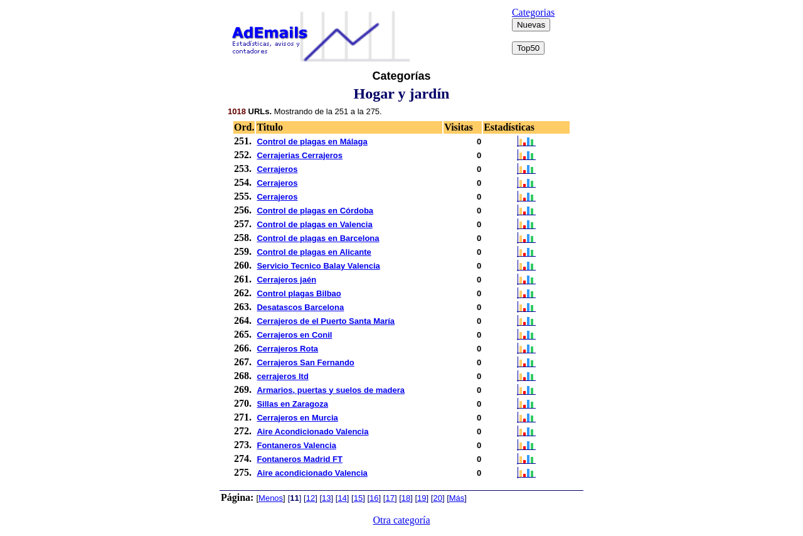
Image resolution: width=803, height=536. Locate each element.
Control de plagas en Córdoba (315, 210)
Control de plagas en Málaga (312, 141)
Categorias (533, 12)
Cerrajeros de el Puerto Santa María (326, 321)
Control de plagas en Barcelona (318, 238)
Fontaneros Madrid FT (300, 459)
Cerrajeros (277, 169)
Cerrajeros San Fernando (305, 362)
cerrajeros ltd (282, 376)
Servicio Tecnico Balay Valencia (318, 266)
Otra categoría (401, 520)
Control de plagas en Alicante (314, 252)
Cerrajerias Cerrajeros (300, 155)
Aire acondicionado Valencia (312, 473)
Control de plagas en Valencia (314, 224)
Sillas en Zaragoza (292, 404)
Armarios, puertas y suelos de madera (331, 390)
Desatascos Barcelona (300, 307)
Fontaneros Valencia (296, 445)
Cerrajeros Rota (287, 348)
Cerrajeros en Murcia (297, 417)
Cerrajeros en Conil (294, 335)
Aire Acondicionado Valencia (312, 431)
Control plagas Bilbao (299, 293)
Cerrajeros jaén (286, 279)
